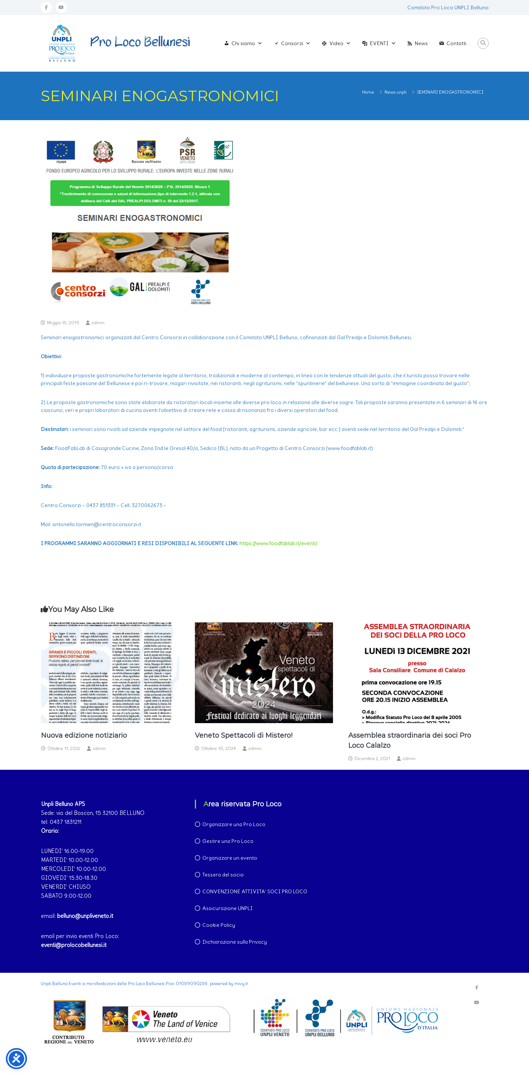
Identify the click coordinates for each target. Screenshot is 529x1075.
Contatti (456, 43)
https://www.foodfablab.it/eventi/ (278, 543)
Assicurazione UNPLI (227, 908)
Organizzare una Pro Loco (233, 824)
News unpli (396, 92)
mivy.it (241, 983)
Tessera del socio (223, 874)
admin (98, 322)
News (421, 43)
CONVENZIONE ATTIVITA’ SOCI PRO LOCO (254, 891)
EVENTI (383, 43)
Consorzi (296, 43)
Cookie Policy (218, 925)
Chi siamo (246, 43)
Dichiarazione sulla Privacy (234, 941)
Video (340, 43)
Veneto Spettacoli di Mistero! (243, 735)
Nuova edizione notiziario (84, 735)
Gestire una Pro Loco (227, 841)
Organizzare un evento (229, 857)
